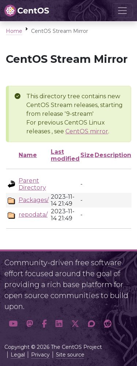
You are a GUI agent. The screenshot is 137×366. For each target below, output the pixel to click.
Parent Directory (32, 184)
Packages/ (34, 200)
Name (28, 155)
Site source (70, 354)
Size (87, 155)
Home (14, 31)
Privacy (40, 354)
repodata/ (33, 214)
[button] (13, 324)
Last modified (65, 155)
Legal (18, 354)
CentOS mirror (86, 131)
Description (113, 155)
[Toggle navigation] (122, 10)
